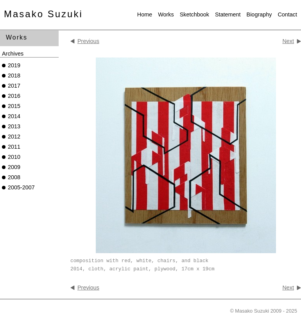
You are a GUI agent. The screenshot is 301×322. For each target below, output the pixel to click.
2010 (14, 157)
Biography (259, 14)
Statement (228, 14)
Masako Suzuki (43, 14)
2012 (14, 136)
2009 (14, 167)
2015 (14, 106)
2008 (14, 177)
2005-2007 (21, 187)
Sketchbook (194, 14)
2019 (14, 65)
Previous (88, 41)
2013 (14, 126)
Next (288, 41)
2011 (14, 147)
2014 (14, 116)
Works (166, 14)
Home (144, 14)
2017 (14, 86)
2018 (14, 75)
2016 (14, 96)
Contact (287, 14)
